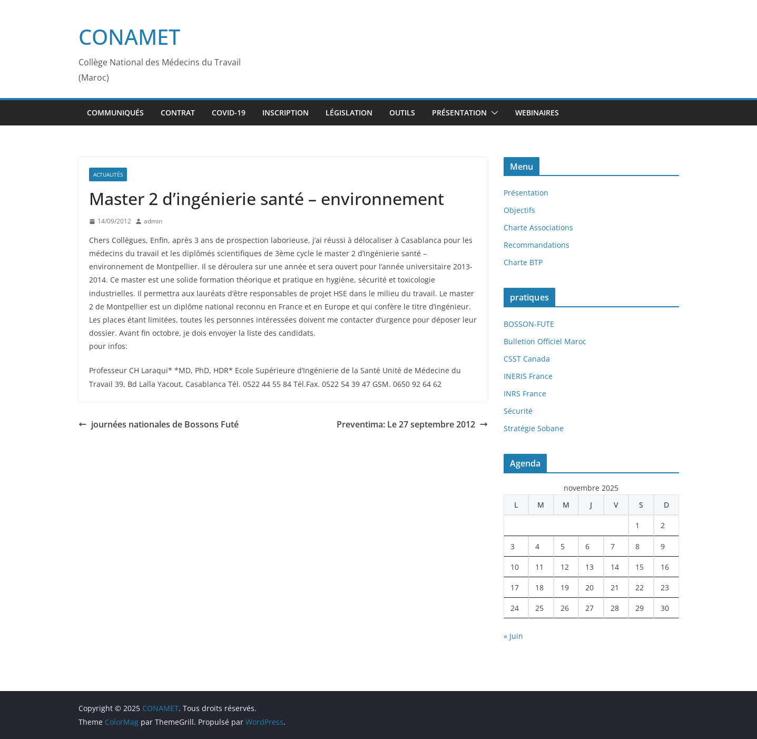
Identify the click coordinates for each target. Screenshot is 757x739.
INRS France (525, 393)
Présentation (459, 113)
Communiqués (115, 113)
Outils (402, 113)
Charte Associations (538, 227)
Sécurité (518, 411)
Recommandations (536, 245)
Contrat (178, 113)
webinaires (537, 113)
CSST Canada (527, 359)
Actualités (108, 174)
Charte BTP (523, 262)
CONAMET (129, 36)
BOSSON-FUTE (529, 324)
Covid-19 (228, 113)
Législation (349, 113)
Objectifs (519, 210)
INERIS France (528, 376)
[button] (492, 112)
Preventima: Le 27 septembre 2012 (412, 424)
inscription (285, 113)
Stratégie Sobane (534, 428)
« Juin (513, 636)
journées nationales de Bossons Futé (158, 424)
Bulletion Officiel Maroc (545, 341)
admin (153, 221)
